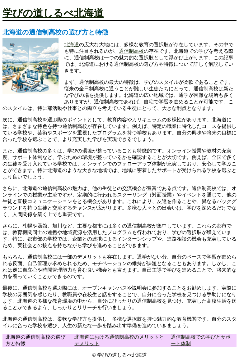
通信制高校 (131, 51)
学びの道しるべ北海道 (53, 13)
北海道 (71, 44)
